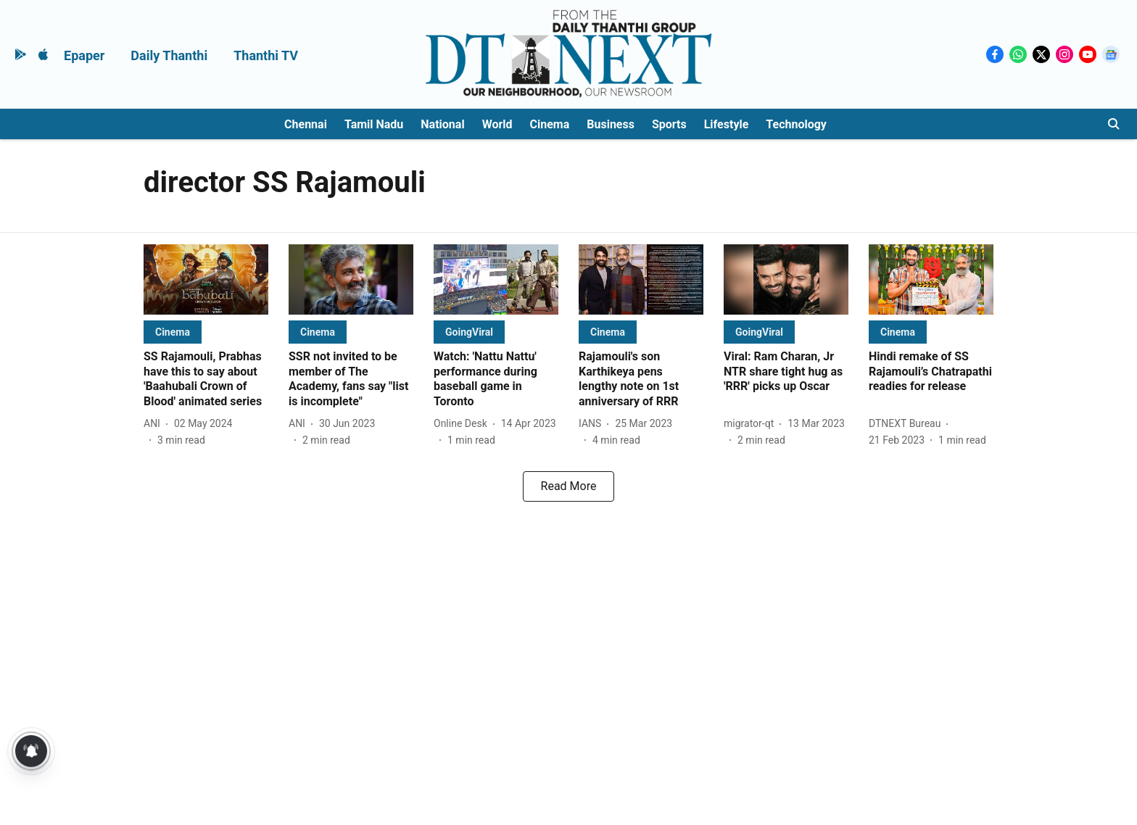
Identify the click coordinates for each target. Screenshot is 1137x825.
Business (610, 124)
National (442, 124)
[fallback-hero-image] (206, 279)
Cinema (550, 124)
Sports (669, 124)
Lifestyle (726, 124)
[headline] (206, 379)
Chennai (305, 124)
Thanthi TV (265, 55)
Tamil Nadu (373, 124)
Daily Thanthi (169, 55)
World (497, 124)
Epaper (84, 55)
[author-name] (155, 423)
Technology (796, 124)
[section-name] (173, 332)
